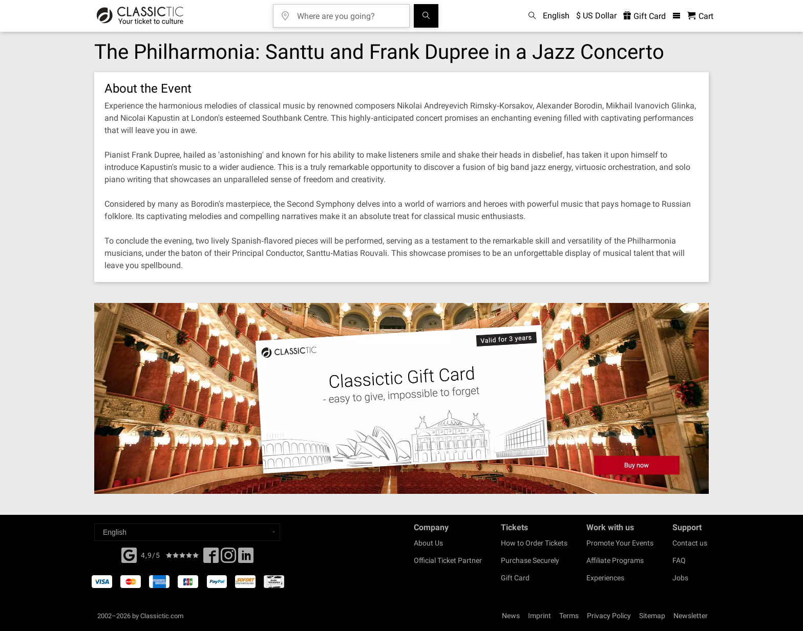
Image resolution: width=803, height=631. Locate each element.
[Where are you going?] (348, 12)
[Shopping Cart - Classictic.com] (700, 16)
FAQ (679, 560)
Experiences (605, 578)
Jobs (680, 578)
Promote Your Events (619, 543)
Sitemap (652, 616)
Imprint (539, 616)
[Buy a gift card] (401, 398)
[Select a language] (187, 532)
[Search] (426, 16)
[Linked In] (245, 558)
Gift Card (515, 578)
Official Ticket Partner (448, 560)
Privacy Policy (609, 616)
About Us (428, 543)
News (511, 616)
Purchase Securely (530, 560)
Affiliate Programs (615, 560)
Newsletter (690, 616)
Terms (569, 616)
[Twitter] (228, 558)
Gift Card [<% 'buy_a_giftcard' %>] (644, 16)
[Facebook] (129, 554)
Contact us (689, 543)
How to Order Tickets (534, 543)
